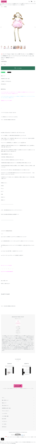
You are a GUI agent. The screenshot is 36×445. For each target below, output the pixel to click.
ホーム (2, 6)
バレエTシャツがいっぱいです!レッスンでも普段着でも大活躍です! (12, 255)
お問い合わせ (4, 426)
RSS (2, 418)
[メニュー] (34, 1)
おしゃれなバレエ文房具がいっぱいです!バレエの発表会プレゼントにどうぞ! (14, 236)
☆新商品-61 (5, 6)
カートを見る (4, 424)
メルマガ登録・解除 (5, 416)
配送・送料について (5, 400)
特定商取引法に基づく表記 (5, 78)
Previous (1, 27)
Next (35, 27)
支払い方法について (5, 405)
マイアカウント (4, 421)
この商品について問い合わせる (6, 81)
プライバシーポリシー (5, 410)
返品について (3, 75)
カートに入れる (18, 68)
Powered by (18, 434)
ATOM (5, 418)
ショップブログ (4, 413)
